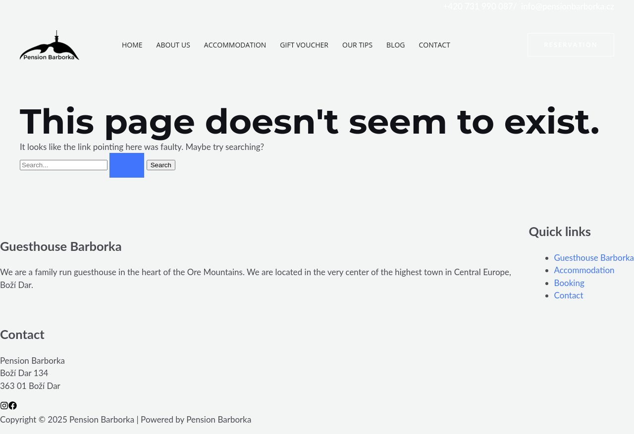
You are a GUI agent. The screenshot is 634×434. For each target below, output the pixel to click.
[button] (571, 44)
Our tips (357, 44)
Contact (434, 44)
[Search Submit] (126, 165)
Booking (569, 283)
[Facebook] (12, 405)
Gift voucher (304, 44)
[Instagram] (4, 405)
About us (173, 44)
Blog (395, 44)
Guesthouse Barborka (594, 257)
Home (132, 44)
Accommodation (235, 44)
